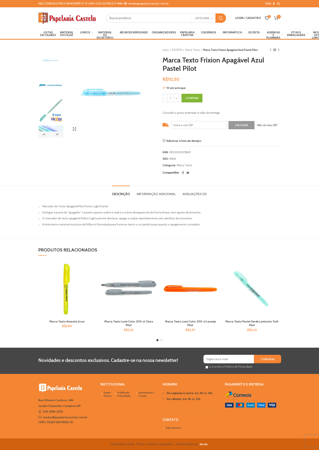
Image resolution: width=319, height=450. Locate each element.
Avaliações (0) (194, 194)
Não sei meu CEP (267, 125)
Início (166, 49)
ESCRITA (177, 49)
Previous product (270, 49)
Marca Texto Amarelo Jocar (67, 321)
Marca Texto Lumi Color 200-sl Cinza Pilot (128, 323)
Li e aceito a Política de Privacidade (230, 366)
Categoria (202, 18)
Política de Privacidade (123, 394)
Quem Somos (107, 394)
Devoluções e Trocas (146, 394)
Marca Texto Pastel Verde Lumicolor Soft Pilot (252, 323)
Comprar (192, 98)
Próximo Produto (278, 49)
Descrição (121, 194)
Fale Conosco (173, 427)
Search (220, 18)
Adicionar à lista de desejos (183, 140)
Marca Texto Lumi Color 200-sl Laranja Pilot (190, 323)
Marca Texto (192, 49)
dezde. (203, 444)
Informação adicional (156, 194)
